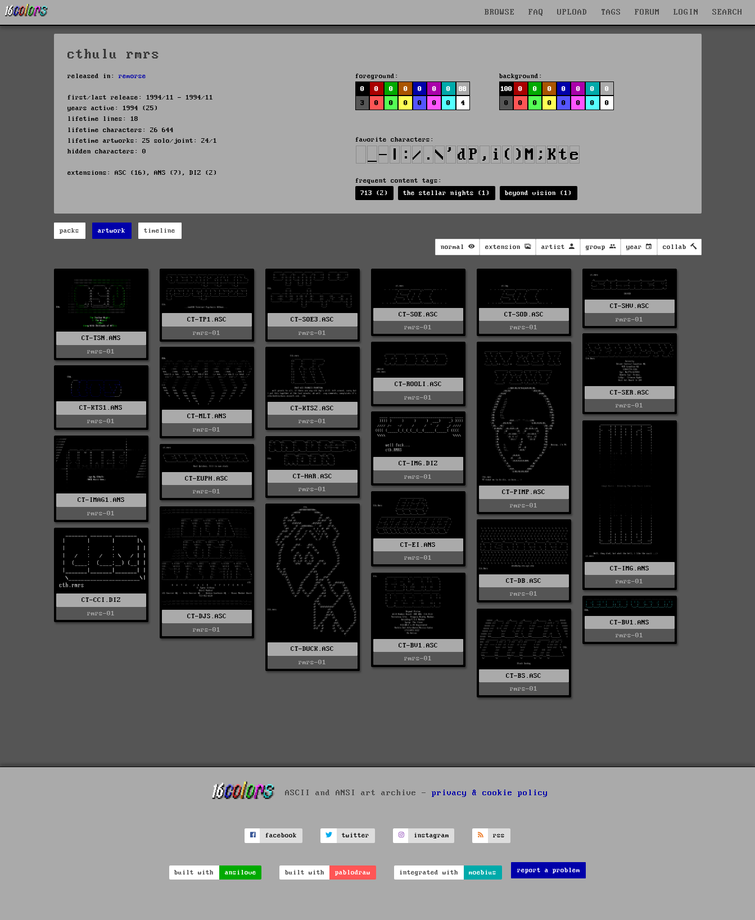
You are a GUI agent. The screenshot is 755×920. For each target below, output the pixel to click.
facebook (281, 835)
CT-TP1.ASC (207, 319)
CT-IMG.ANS (629, 568)
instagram (431, 835)
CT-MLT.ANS (207, 416)
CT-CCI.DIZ (101, 600)
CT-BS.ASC (523, 675)
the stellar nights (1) (446, 193)
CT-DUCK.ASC (312, 648)
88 (463, 89)
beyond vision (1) (538, 193)
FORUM (647, 12)
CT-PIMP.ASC (523, 492)
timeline (159, 230)
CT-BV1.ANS (629, 622)
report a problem (548, 870)
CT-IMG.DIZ (418, 463)
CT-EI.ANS (418, 545)
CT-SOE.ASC (418, 314)
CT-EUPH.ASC (206, 478)
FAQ (536, 12)
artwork (111, 230)
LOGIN (686, 12)
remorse (132, 76)
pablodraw (352, 872)
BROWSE (500, 12)
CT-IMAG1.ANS (101, 500)
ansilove (240, 872)
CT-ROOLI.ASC (418, 384)
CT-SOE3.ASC (312, 319)
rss (499, 835)
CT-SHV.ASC (629, 306)
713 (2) (374, 193)
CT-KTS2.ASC (312, 408)
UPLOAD (572, 12)
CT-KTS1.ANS (101, 407)
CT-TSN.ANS (101, 338)
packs (69, 230)
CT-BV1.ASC (418, 645)
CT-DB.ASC (523, 580)
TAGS (611, 12)
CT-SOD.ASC (524, 314)
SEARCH (727, 12)
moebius (482, 872)
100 (506, 89)
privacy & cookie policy (490, 792)
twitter (355, 835)
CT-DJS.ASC (207, 616)
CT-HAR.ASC (312, 476)
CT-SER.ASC (629, 392)
